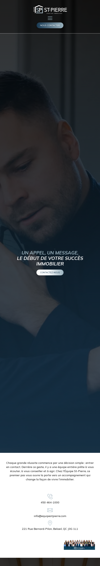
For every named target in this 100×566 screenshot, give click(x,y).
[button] (50, 18)
